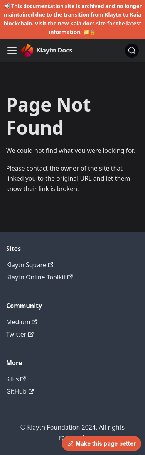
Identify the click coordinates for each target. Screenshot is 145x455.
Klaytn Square (29, 264)
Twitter (20, 334)
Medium (21, 322)
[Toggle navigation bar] (12, 50)
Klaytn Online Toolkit (39, 277)
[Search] (132, 51)
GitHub (20, 391)
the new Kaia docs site (77, 23)
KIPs (16, 379)
